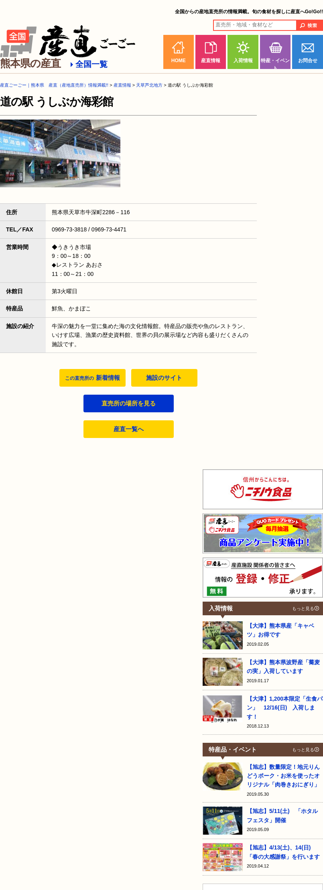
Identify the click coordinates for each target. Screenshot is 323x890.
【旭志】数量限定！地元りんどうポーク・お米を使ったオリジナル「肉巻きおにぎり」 (283, 776)
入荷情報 (243, 60)
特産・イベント (275, 63)
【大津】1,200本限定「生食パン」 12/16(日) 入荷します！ (285, 707)
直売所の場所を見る (129, 403)
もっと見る (303, 608)
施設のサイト (164, 377)
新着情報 (92, 377)
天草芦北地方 (149, 85)
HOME (178, 60)
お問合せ (307, 60)
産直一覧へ (129, 429)
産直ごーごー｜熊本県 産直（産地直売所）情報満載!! (54, 85)
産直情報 (210, 60)
